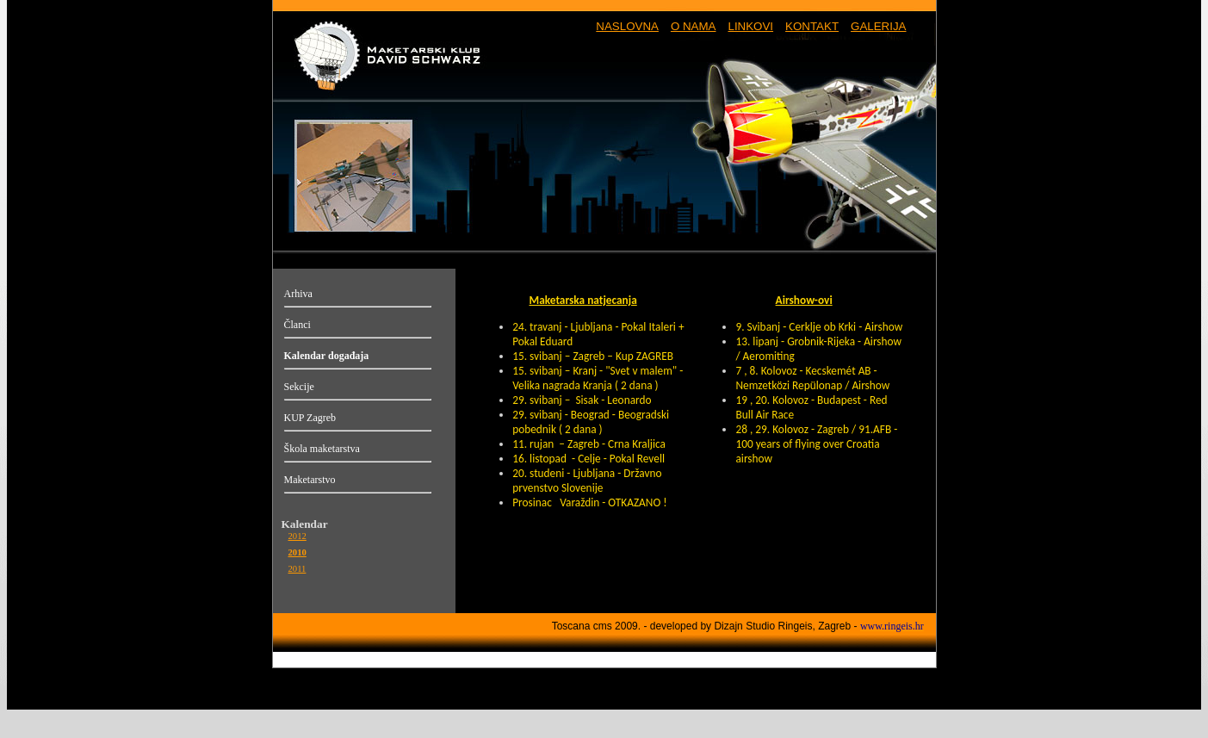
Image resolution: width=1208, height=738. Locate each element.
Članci (297, 325)
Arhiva (298, 294)
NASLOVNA (627, 26)
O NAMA (693, 26)
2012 (297, 536)
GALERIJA (878, 26)
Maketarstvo (310, 480)
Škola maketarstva (322, 449)
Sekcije (299, 387)
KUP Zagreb (310, 418)
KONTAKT (812, 26)
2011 (297, 569)
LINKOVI (750, 26)
